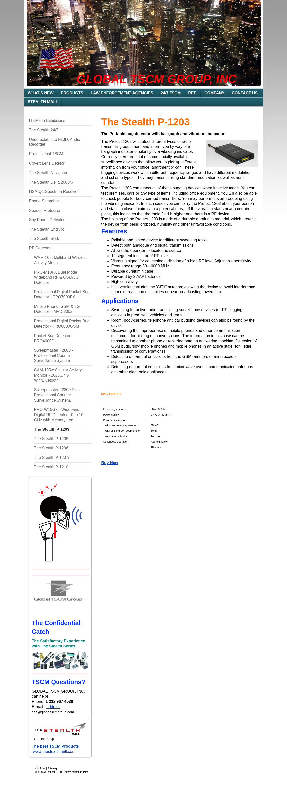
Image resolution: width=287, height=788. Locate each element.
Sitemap (52, 768)
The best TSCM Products (55, 746)
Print (40, 768)
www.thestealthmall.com (54, 751)
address (53, 707)
